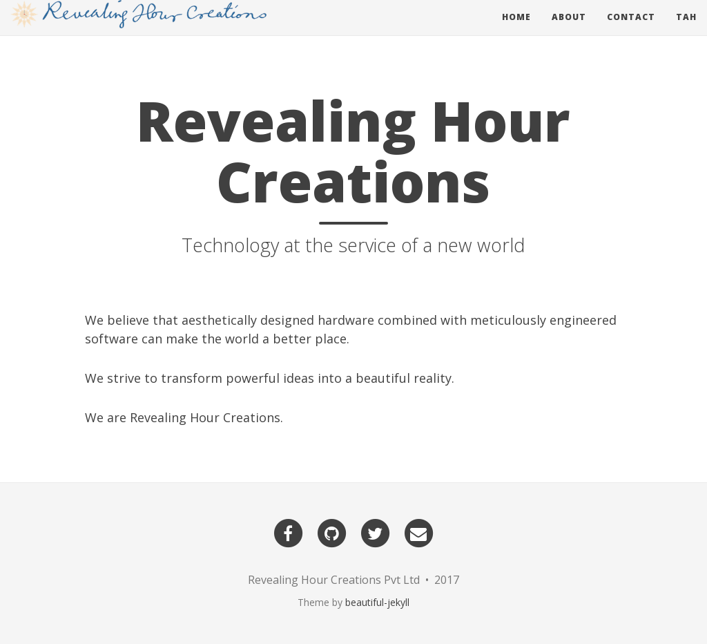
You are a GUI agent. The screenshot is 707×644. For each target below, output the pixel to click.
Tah (686, 31)
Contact (631, 31)
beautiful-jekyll (377, 602)
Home (516, 31)
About (569, 31)
